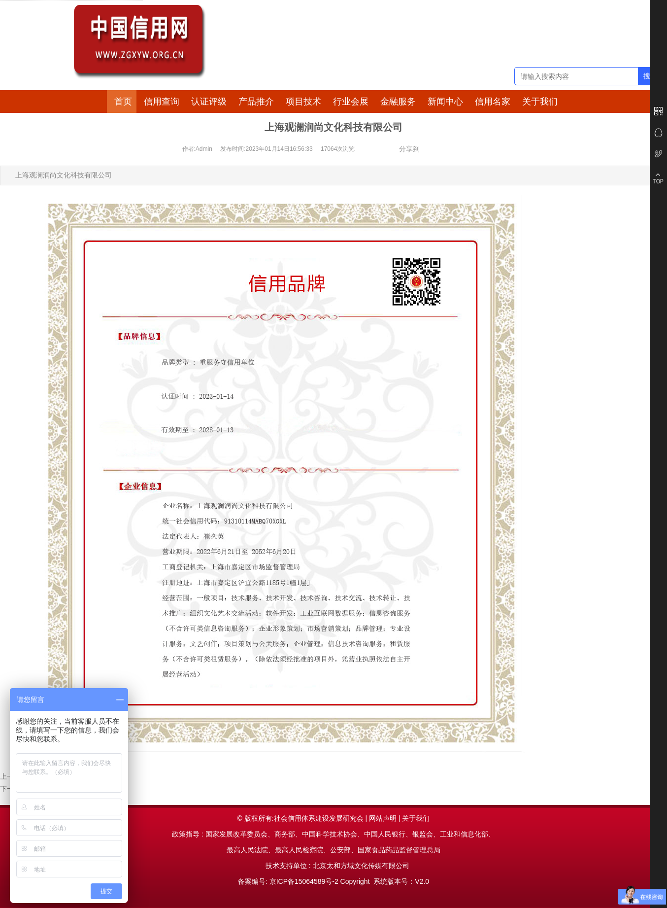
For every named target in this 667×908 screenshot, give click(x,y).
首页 (123, 101)
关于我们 (540, 101)
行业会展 (350, 101)
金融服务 (398, 101)
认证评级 (209, 101)
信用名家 (492, 101)
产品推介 (256, 101)
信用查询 (161, 101)
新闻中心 (445, 101)
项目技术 (303, 101)
